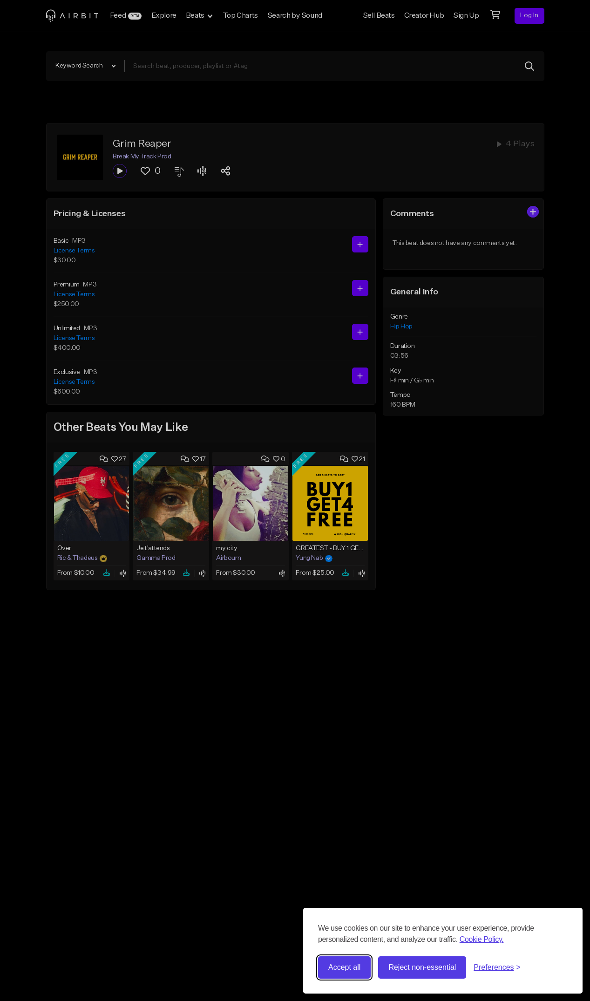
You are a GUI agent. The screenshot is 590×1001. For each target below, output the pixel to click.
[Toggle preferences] (497, 967)
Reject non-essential (422, 967)
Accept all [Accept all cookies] (344, 967)
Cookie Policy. (482, 939)
